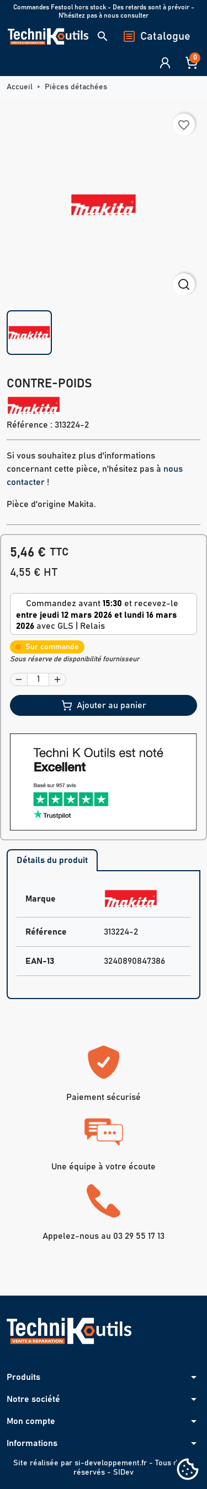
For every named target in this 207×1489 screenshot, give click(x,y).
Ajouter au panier (103, 705)
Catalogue (156, 36)
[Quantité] (38, 679)
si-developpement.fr (111, 1463)
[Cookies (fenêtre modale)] (187, 1470)
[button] (103, 36)
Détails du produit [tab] (52, 860)
